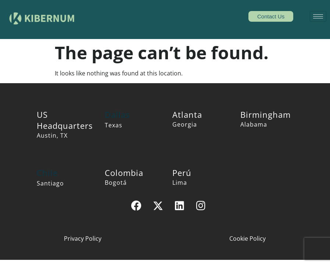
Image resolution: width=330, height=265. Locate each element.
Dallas (117, 114)
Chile (47, 172)
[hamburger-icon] (318, 16)
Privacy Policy (82, 238)
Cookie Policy (247, 238)
